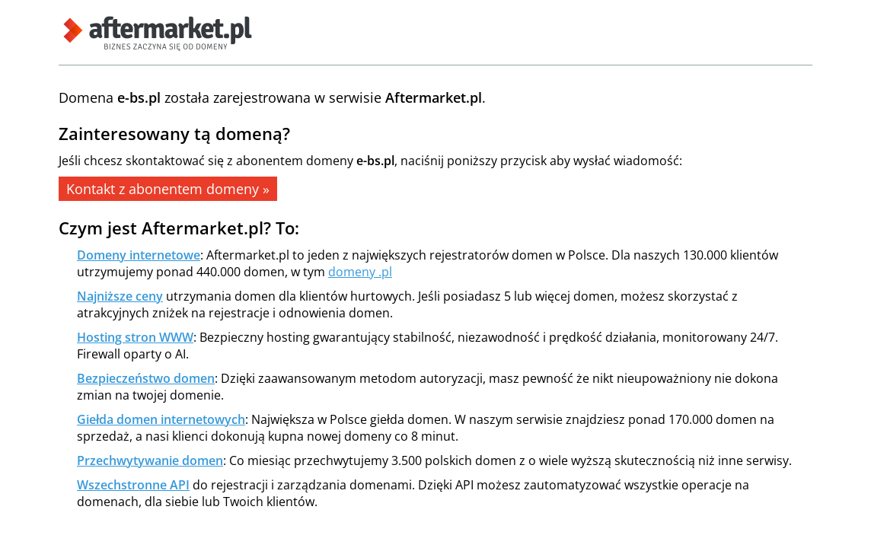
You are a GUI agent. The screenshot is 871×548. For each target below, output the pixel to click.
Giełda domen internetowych (161, 419)
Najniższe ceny (120, 296)
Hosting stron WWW (135, 337)
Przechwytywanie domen (150, 460)
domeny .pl (360, 271)
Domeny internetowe (138, 255)
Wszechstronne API (133, 484)
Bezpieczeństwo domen (146, 378)
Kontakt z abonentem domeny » (168, 189)
